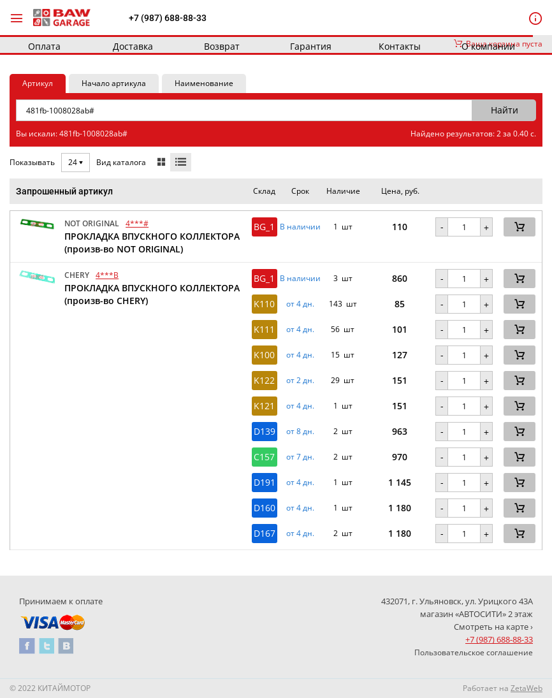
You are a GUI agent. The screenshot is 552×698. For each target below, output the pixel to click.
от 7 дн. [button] (300, 457)
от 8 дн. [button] (300, 431)
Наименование (204, 83)
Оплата (44, 46)
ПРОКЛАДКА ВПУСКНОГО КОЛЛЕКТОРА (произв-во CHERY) (152, 294)
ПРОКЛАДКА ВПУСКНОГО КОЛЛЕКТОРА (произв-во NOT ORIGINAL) (152, 242)
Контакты (400, 46)
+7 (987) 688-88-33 (168, 18)
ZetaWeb (526, 688)
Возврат (222, 46)
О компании (488, 46)
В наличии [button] (300, 227)
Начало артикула (114, 83)
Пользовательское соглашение (473, 652)
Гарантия (310, 46)
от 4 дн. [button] (300, 304)
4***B (107, 275)
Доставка (133, 46)
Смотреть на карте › (493, 626)
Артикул (37, 83)
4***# (137, 223)
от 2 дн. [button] (300, 380)
